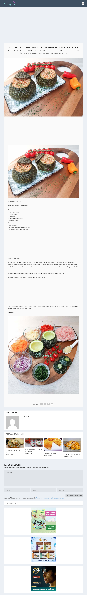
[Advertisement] (43, 22)
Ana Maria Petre (18, 45)
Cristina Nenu (29, 593)
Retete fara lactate (43, 48)
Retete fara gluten (33, 48)
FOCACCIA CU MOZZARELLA (71, 449)
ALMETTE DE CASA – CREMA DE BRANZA (33, 445)
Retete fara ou (54, 48)
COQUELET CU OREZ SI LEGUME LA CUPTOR (13, 446)
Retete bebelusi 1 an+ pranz (43, 45)
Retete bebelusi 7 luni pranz (60, 45)
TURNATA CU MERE (50, 448)
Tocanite (60, 48)
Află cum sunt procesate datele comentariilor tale (49, 493)
